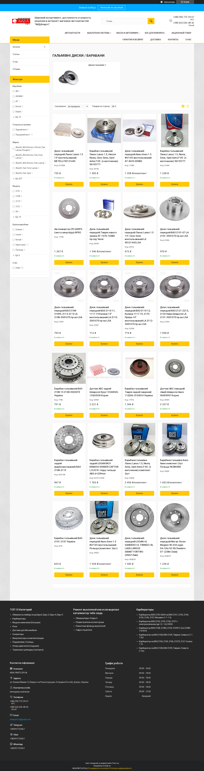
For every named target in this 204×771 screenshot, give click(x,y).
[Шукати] (151, 21)
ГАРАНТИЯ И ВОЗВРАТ (133, 39)
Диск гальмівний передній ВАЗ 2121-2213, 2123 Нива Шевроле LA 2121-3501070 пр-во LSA (174, 312)
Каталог (16, 47)
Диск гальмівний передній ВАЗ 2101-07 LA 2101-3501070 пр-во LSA (174, 232)
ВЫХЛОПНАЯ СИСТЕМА (98, 33)
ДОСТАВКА (155, 39)
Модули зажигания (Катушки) (26, 622)
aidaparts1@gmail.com (20, 719)
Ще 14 (18, 117)
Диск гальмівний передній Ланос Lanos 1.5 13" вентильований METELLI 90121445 (68, 156)
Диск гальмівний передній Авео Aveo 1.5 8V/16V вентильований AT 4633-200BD (138, 156)
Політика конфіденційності (121, 768)
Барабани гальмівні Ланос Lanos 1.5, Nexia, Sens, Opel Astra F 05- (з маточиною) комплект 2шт (138, 467)
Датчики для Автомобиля (24, 630)
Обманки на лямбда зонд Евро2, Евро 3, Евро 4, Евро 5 (37, 615)
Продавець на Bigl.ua (102, 766)
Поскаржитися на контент (98, 768)
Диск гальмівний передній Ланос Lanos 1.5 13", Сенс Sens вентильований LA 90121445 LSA (139, 236)
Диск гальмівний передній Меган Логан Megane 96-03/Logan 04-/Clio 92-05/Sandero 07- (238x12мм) (173, 545)
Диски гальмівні (96, 65)
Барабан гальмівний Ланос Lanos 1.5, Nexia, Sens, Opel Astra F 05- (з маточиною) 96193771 (173, 156)
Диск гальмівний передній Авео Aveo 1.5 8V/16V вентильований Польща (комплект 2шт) (103, 543)
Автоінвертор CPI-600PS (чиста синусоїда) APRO (68, 231)
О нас (15, 62)
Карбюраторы (19, 619)
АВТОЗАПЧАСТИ (72, 33)
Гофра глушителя (84, 630)
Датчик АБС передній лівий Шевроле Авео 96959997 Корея (172, 392)
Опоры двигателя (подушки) (25, 646)
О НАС (188, 39)
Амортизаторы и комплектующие (28, 638)
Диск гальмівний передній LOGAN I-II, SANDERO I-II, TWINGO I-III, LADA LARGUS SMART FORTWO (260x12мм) (139, 546)
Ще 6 (17, 255)
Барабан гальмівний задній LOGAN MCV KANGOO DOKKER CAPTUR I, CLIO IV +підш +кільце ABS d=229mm (104, 467)
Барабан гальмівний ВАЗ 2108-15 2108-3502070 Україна (68, 392)
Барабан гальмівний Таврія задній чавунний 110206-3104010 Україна (139, 392)
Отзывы (16, 69)
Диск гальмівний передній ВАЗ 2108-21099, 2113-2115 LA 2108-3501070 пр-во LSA (68, 312)
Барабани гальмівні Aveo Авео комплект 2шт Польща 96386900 (174, 463)
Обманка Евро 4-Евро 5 (86, 618)
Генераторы (18, 634)
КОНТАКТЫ (173, 39)
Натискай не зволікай (111, 7)
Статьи (16, 54)
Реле (14, 626)
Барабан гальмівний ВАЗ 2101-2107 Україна (68, 540)
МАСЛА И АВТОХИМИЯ (127, 33)
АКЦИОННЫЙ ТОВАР (181, 33)
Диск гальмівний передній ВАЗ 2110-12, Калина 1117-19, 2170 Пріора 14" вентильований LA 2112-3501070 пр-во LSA (139, 315)
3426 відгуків (169, 2)
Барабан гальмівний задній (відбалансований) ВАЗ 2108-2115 (67, 465)
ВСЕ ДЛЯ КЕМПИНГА (154, 33)
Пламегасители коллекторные (90, 622)
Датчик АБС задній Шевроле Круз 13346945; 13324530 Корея (104, 392)
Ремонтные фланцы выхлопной (90, 626)
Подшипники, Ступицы (22, 642)
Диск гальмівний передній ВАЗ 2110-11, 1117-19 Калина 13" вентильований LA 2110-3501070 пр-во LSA (104, 314)
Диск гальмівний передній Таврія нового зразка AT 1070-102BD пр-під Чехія (103, 234)
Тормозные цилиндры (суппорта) (27, 650)
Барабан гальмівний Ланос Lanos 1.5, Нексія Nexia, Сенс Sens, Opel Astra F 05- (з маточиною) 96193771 (104, 158)
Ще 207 (18, 178)
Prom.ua (115, 763)
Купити (69, 184)
